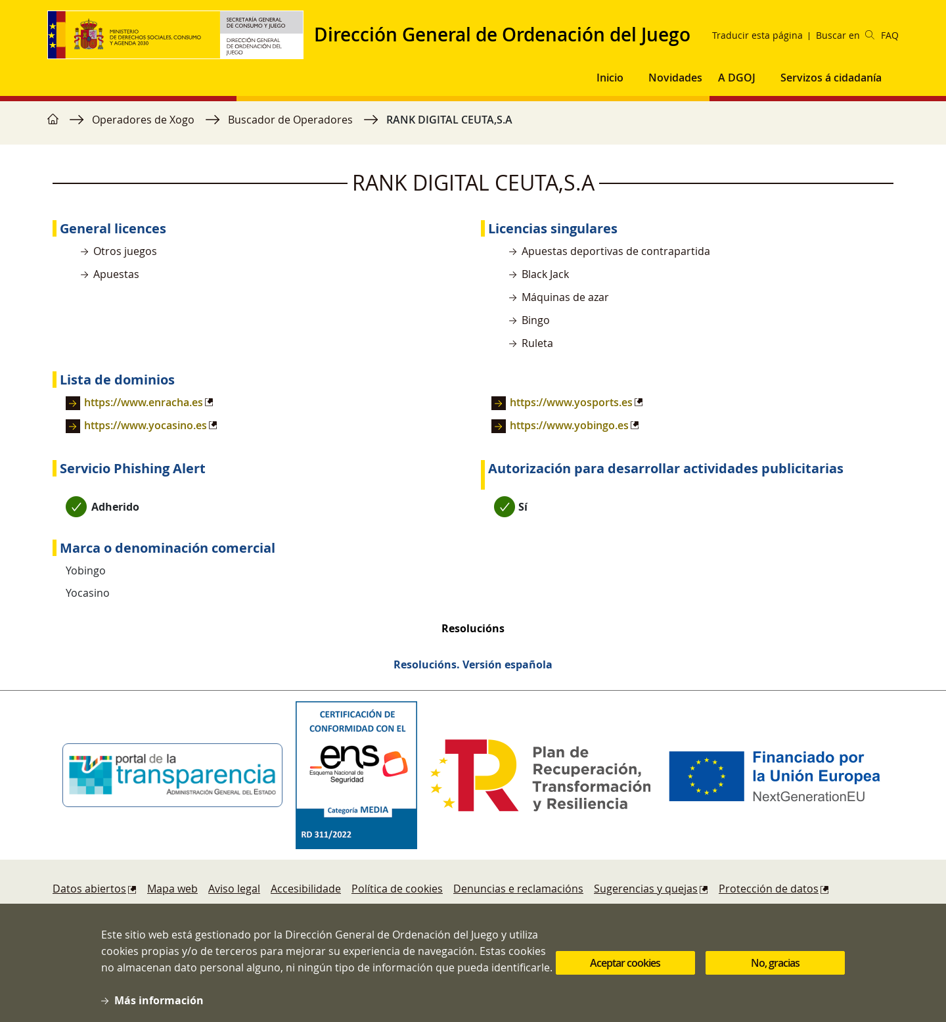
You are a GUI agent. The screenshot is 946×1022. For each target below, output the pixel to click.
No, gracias (775, 972)
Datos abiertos (89, 888)
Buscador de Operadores (290, 119)
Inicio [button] (610, 77)
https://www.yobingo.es (569, 425)
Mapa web (172, 888)
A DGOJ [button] (736, 77)
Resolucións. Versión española (473, 664)
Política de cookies (397, 888)
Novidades (675, 77)
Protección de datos (769, 888)
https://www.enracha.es (143, 402)
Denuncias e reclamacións (518, 888)
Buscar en (845, 35)
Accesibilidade (306, 888)
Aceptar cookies (625, 972)
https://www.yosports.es (571, 402)
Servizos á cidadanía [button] (831, 77)
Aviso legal (234, 888)
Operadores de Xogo (143, 119)
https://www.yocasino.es (145, 425)
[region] (473, 126)
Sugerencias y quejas (646, 888)
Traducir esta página (757, 35)
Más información (159, 1009)
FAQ (890, 35)
